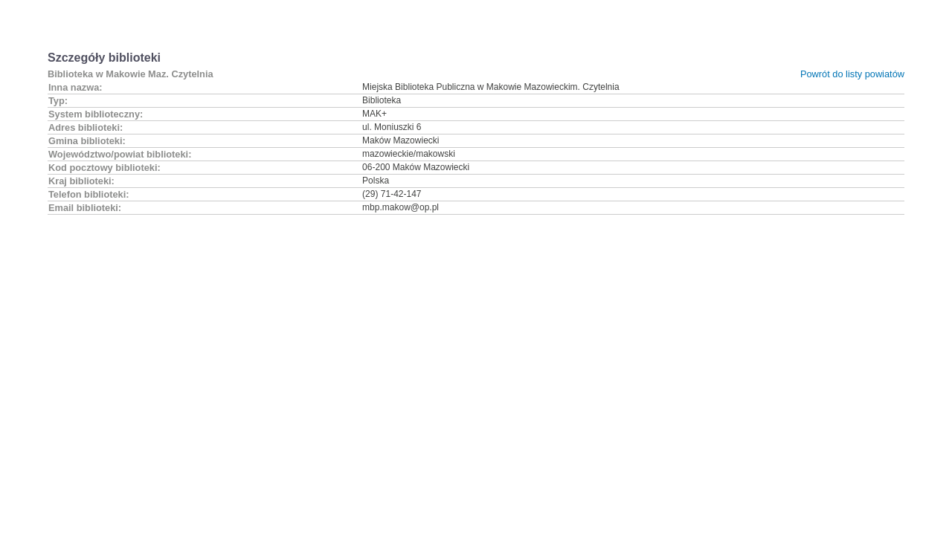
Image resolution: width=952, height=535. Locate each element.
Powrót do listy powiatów (852, 74)
